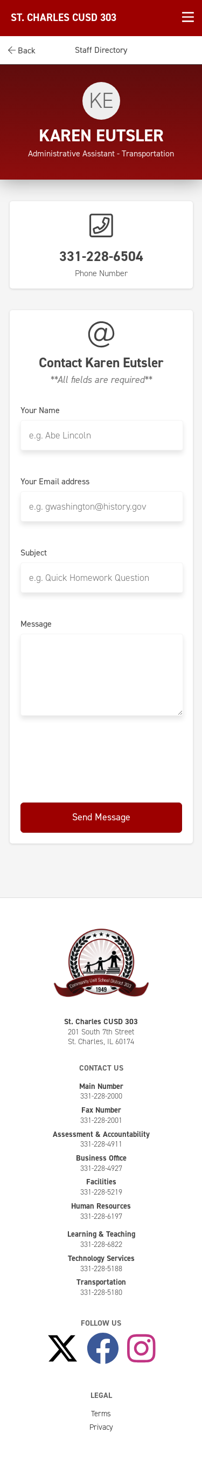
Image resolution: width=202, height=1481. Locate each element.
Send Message (101, 817)
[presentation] (102, 760)
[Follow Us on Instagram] (141, 1348)
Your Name (40, 410)
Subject (33, 552)
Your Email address (54, 481)
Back (22, 50)
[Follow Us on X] (62, 1348)
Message (36, 624)
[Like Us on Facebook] (103, 1348)
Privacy (101, 1427)
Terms (101, 1413)
